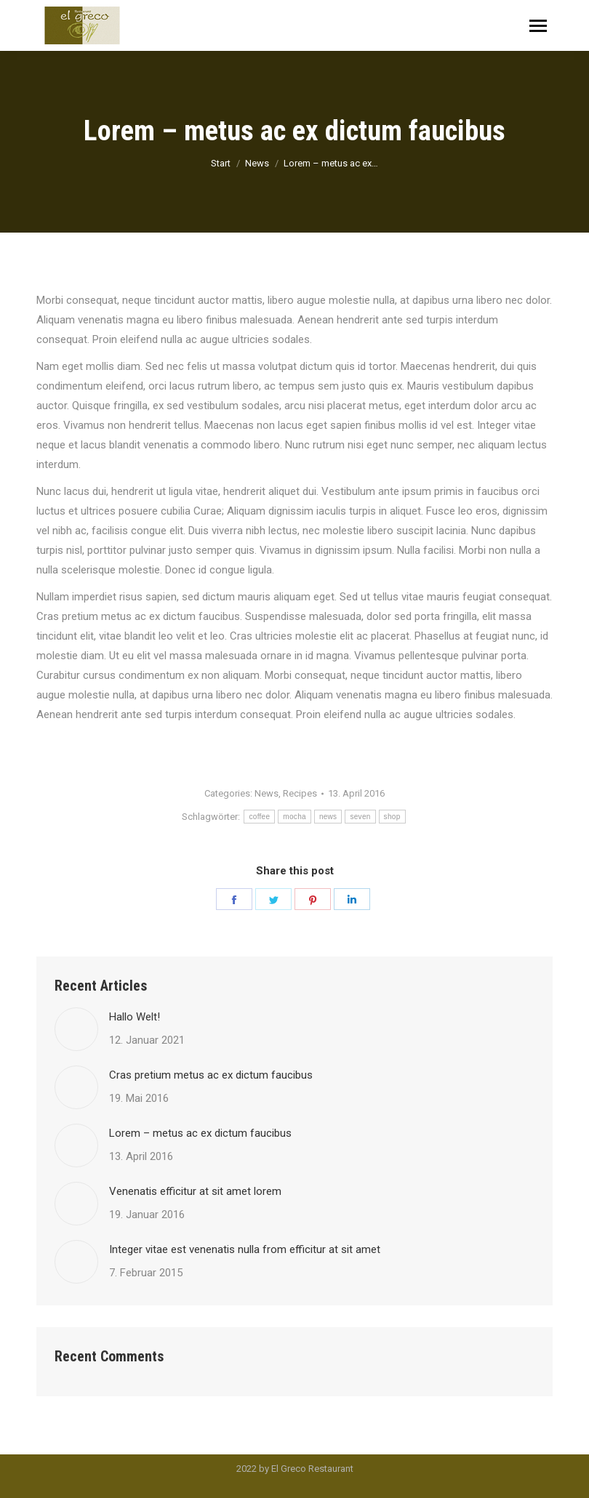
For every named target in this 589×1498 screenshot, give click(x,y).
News (267, 793)
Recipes (300, 793)
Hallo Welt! (134, 1016)
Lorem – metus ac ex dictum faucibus (200, 1133)
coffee (259, 817)
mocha (294, 817)
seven (360, 817)
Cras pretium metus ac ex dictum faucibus (211, 1075)
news (328, 817)
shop (392, 817)
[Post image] (76, 1029)
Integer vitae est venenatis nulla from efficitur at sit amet (244, 1249)
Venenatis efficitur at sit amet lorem (195, 1191)
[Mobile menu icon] (538, 26)
